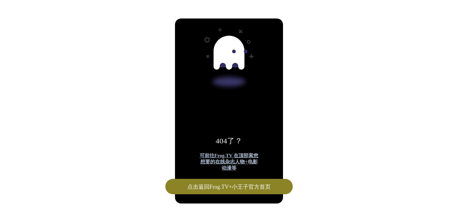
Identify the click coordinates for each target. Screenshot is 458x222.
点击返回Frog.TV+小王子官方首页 (229, 187)
